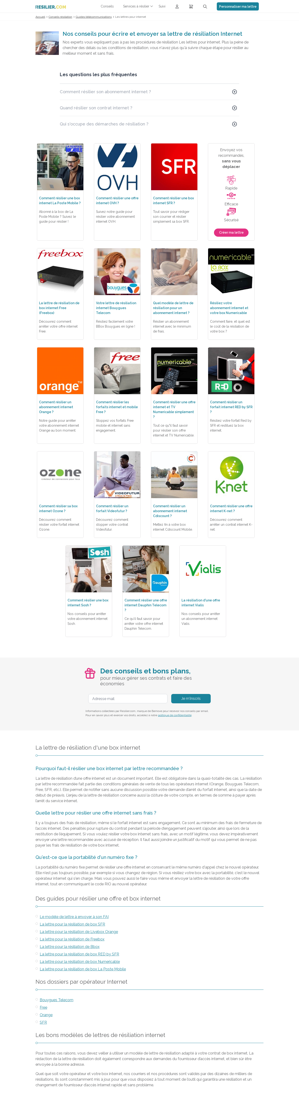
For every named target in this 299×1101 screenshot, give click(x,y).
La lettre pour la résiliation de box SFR (72, 924)
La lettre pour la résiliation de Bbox (70, 946)
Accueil (40, 16)
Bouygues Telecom (56, 1000)
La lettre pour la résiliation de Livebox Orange (79, 931)
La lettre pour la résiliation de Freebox (72, 939)
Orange (46, 1015)
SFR (43, 1022)
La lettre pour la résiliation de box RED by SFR (79, 954)
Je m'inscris (191, 698)
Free (43, 1007)
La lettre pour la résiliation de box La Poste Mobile (83, 969)
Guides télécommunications (94, 16)
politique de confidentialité (175, 715)
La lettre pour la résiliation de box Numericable (80, 961)
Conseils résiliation (60, 16)
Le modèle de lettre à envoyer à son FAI (74, 917)
